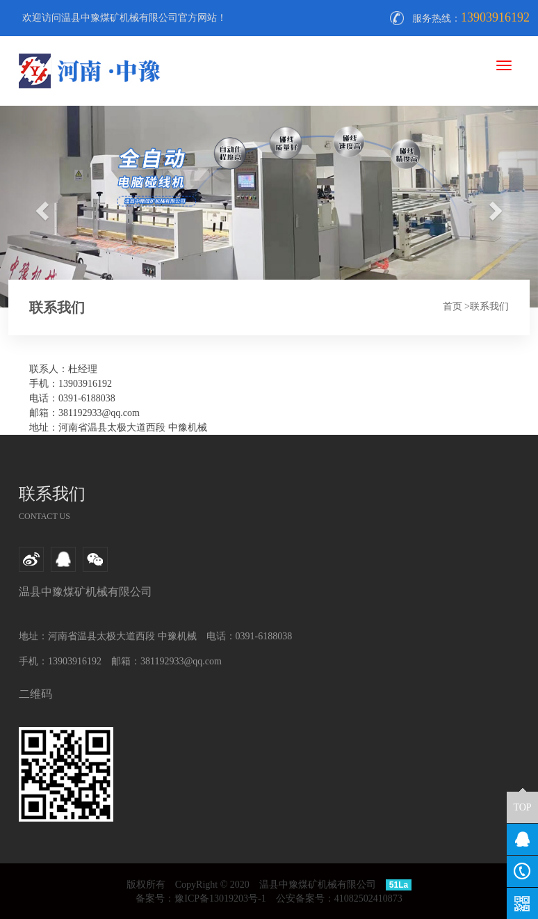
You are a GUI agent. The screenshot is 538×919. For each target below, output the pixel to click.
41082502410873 (368, 898)
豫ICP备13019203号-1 (220, 898)
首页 (452, 306)
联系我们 (489, 306)
